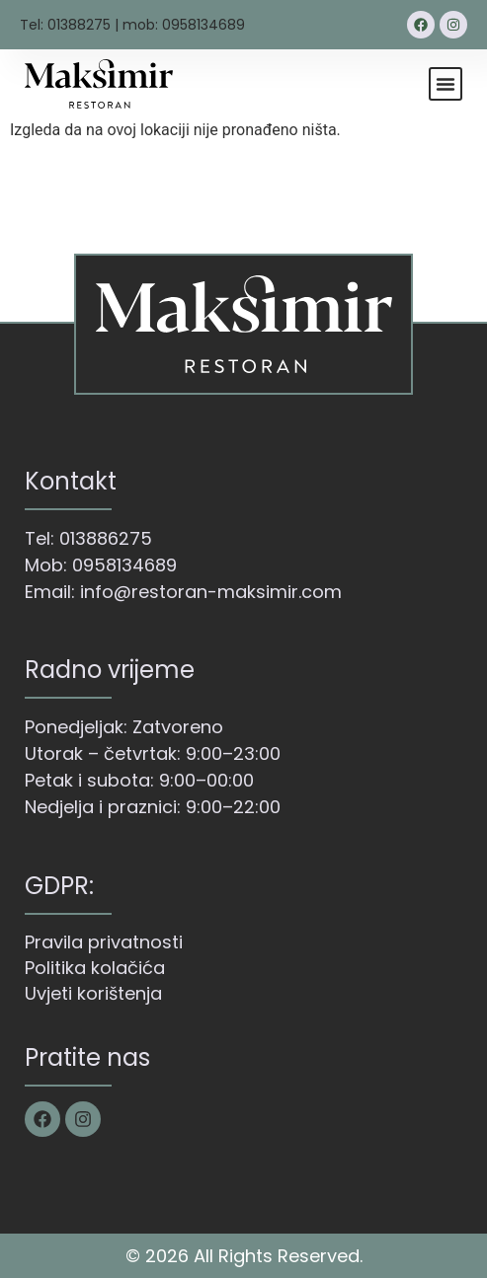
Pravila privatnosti (104, 942)
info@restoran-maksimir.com (211, 591)
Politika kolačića (95, 967)
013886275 (105, 538)
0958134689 (124, 565)
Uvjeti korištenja (93, 993)
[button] (445, 84)
